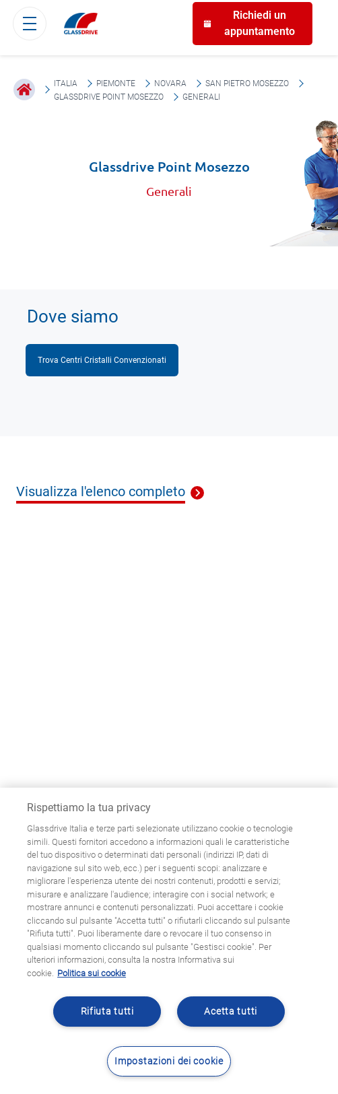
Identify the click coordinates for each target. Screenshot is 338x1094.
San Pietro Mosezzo (247, 83)
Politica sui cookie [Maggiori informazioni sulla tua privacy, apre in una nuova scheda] (91, 973)
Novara (170, 83)
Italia (65, 83)
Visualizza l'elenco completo (100, 492)
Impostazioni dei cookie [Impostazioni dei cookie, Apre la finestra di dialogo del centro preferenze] (169, 1061)
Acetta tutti (230, 1011)
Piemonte (115, 83)
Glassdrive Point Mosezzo (109, 97)
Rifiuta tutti (107, 1011)
